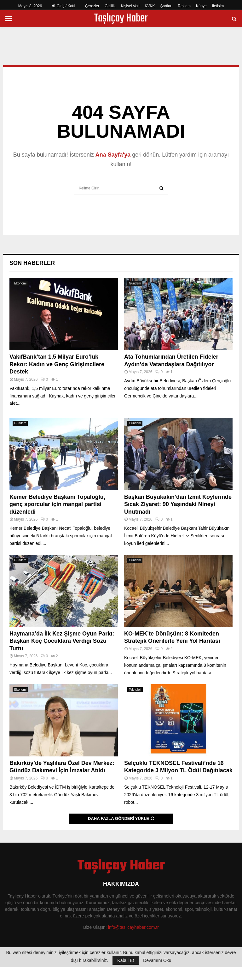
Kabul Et (125, 960)
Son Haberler (32, 263)
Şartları (166, 6)
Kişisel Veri (130, 6)
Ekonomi (20, 283)
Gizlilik (110, 6)
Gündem (135, 283)
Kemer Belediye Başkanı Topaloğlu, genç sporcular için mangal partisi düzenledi (57, 504)
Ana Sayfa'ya (112, 155)
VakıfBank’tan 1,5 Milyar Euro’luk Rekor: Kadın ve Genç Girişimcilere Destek (56, 364)
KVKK (150, 6)
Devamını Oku (157, 960)
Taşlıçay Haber (121, 19)
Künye (201, 6)
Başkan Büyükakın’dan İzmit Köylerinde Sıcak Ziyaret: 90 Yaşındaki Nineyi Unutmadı (178, 504)
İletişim (218, 6)
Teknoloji (135, 689)
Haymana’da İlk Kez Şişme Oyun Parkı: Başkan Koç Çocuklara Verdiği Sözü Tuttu (61, 641)
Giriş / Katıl (63, 6)
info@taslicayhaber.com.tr (133, 927)
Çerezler (92, 6)
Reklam (184, 6)
